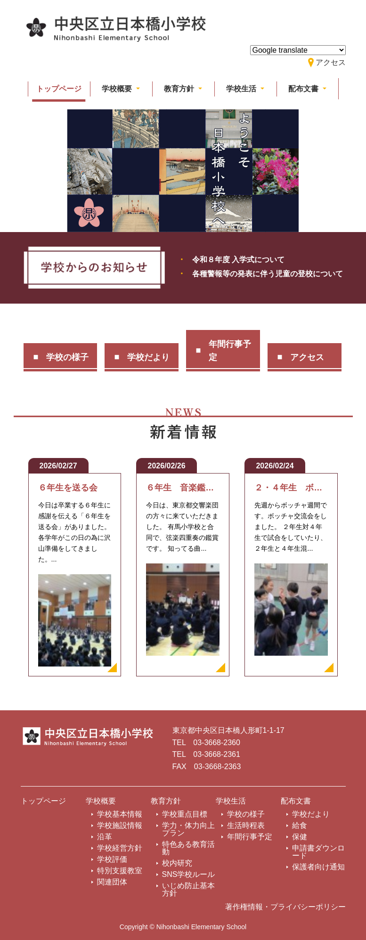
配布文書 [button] (304, 89)
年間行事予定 (230, 350)
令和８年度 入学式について (238, 260)
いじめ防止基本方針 (188, 889)
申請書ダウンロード (318, 852)
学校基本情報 (119, 814)
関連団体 (112, 882)
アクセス (307, 357)
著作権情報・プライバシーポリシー (285, 907)
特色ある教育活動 (188, 848)
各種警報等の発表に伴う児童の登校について (267, 274)
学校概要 (101, 801)
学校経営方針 (119, 848)
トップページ (58, 89)
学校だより (148, 357)
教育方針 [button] (180, 89)
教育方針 (166, 801)
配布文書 (296, 801)
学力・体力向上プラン (188, 829)
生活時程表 (246, 825)
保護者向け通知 (318, 867)
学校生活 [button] (242, 89)
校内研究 (177, 863)
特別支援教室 (119, 871)
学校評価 (112, 859)
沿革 (104, 837)
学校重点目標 (184, 814)
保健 (299, 837)
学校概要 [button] (118, 89)
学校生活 (231, 801)
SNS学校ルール (188, 874)
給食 (299, 825)
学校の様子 (67, 357)
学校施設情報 (119, 825)
